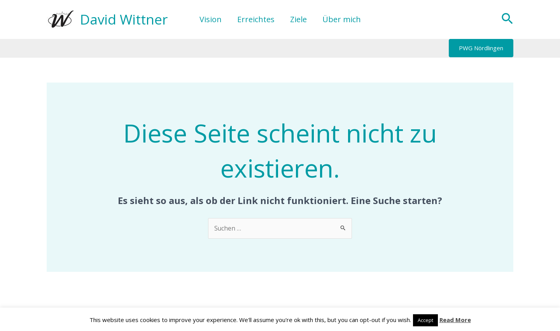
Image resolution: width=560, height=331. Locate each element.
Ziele (298, 19)
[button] (507, 19)
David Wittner (124, 19)
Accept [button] (425, 320)
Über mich (341, 19)
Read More (455, 320)
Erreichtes (256, 19)
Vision (211, 19)
